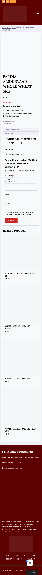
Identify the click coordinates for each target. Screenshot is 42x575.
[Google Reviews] (14, 1)
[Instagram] (7, 1)
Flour (10, 123)
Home (8, 556)
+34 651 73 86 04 (14, 463)
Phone (4, 463)
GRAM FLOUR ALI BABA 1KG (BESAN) (17, 327)
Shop (19, 559)
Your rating (9, 176)
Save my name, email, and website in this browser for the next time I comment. (20, 213)
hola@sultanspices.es (15, 468)
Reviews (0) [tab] (8, 133)
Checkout (9, 559)
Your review (10, 182)
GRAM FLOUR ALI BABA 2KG (18, 378)
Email (7, 204)
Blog (16, 556)
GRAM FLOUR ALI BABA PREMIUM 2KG (20, 430)
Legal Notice (32, 559)
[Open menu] (39, 14)
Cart (34, 556)
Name (7, 194)
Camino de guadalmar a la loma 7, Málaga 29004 (20, 457)
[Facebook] (3, 1)
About (25, 556)
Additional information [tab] (12, 129)
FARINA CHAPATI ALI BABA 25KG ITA (20, 275)
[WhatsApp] (11, 1)
